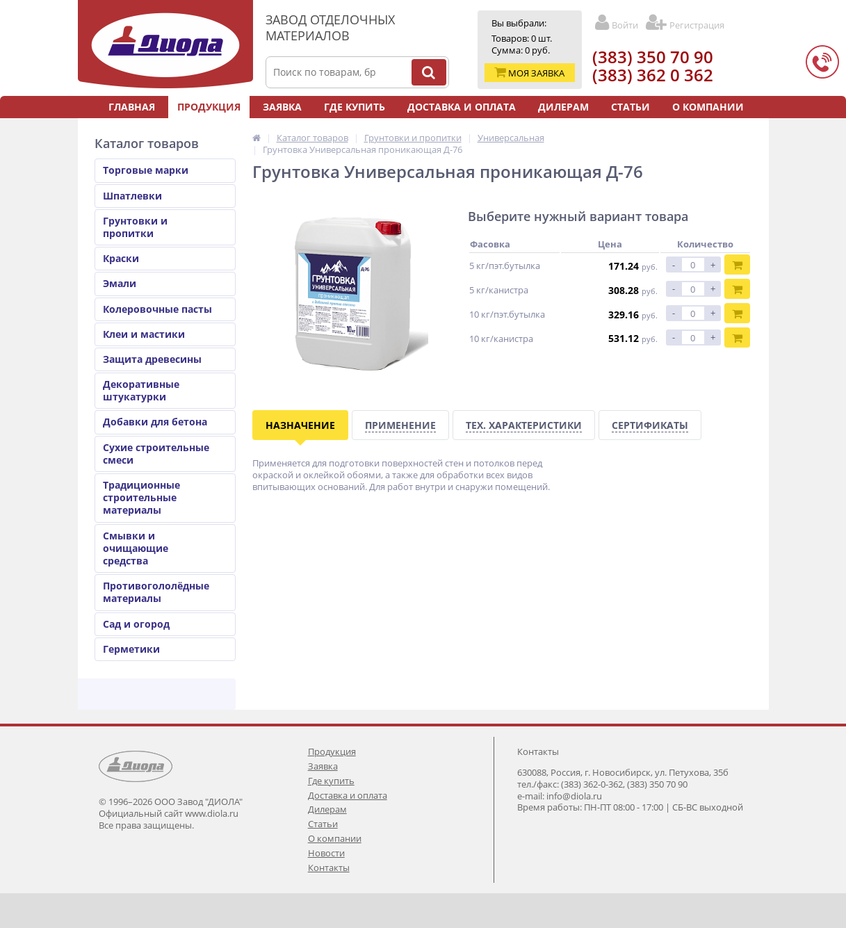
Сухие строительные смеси (156, 453)
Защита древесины (152, 359)
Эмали (119, 283)
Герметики (131, 649)
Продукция (209, 106)
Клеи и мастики (144, 334)
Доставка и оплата (461, 106)
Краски (121, 258)
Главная (131, 106)
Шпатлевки (132, 195)
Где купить (354, 106)
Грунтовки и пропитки (135, 227)
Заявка (282, 106)
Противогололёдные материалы (156, 592)
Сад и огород (136, 623)
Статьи (630, 106)
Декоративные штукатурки (141, 390)
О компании (708, 106)
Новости (389, 129)
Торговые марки (145, 170)
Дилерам (563, 106)
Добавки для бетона (155, 421)
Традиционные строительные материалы (141, 497)
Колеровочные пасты (157, 309)
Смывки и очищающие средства (135, 548)
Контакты (463, 129)
